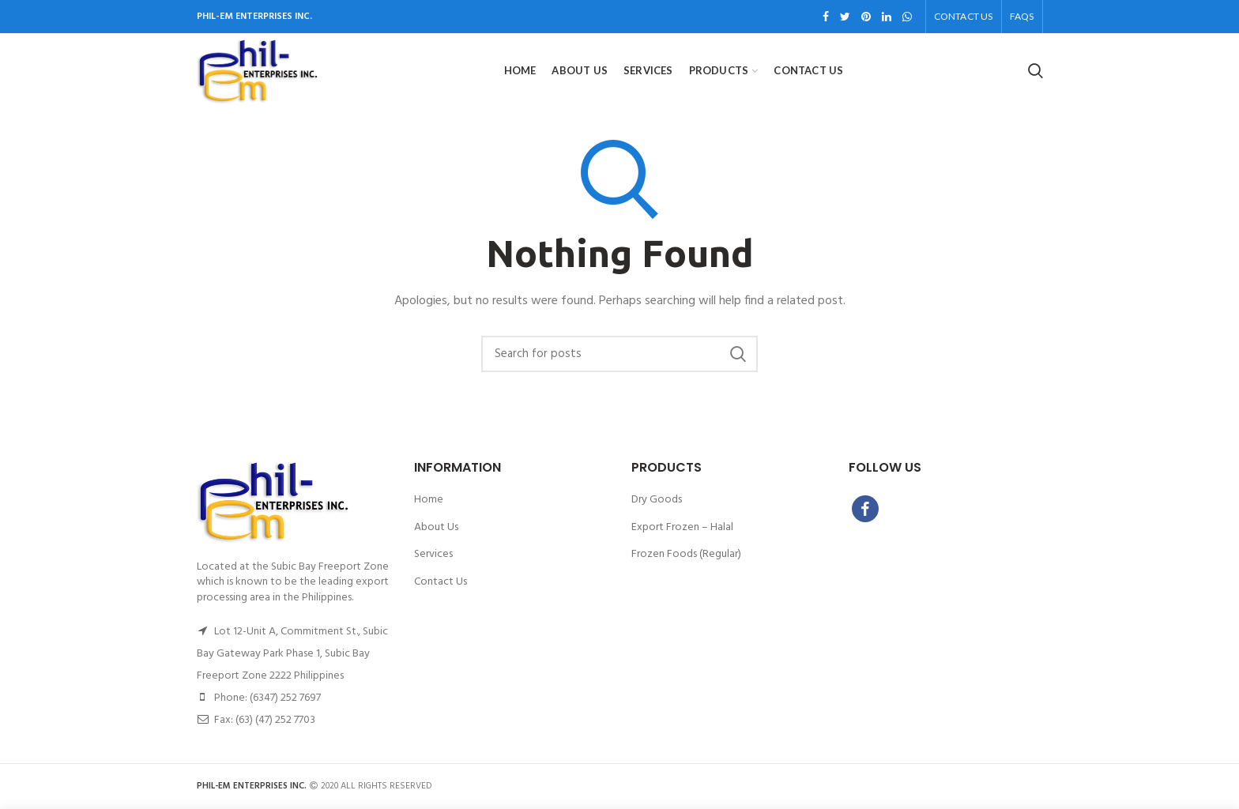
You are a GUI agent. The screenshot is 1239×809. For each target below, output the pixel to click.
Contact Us (440, 582)
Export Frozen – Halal (682, 528)
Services (433, 555)
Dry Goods (656, 500)
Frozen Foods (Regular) (686, 555)
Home (428, 500)
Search (738, 354)
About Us (436, 528)
